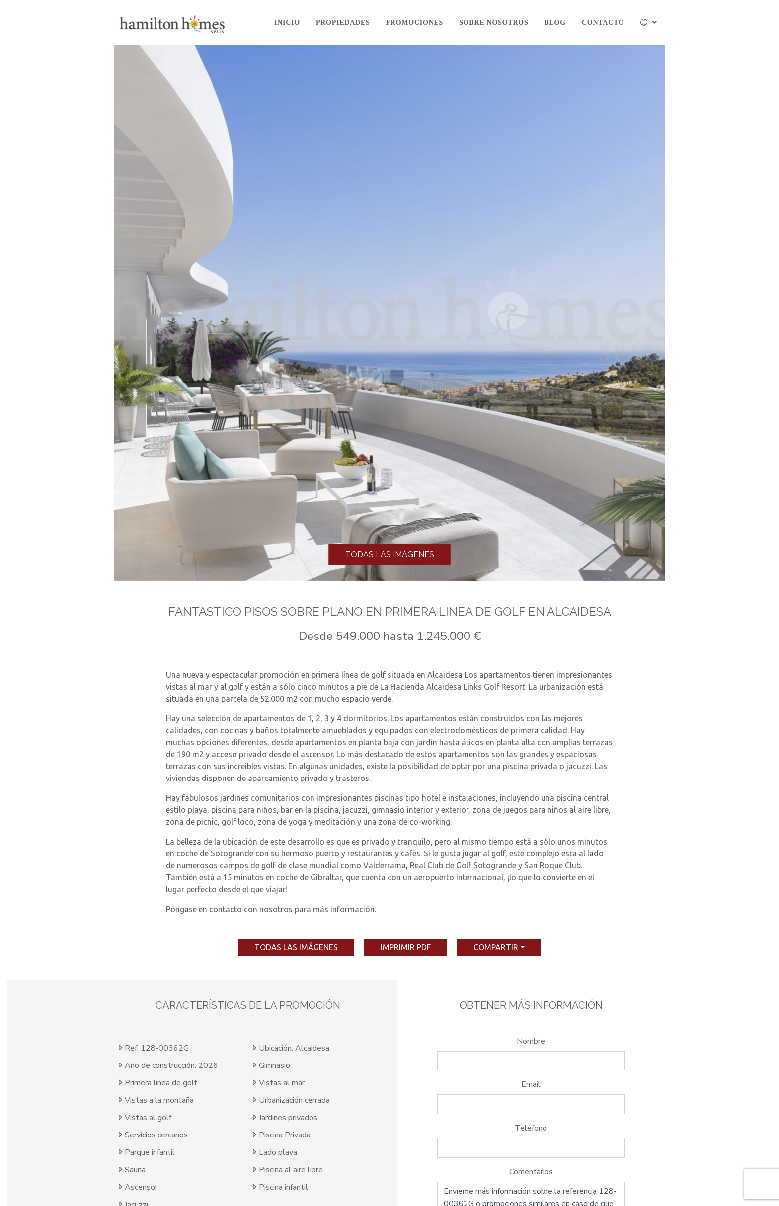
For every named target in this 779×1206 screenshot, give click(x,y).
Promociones (415, 22)
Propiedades (343, 22)
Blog (554, 22)
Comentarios (531, 1171)
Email (531, 1084)
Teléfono (531, 1128)
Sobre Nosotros (493, 22)
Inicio (287, 22)
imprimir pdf (406, 947)
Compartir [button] (495, 947)
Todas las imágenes (389, 554)
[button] (649, 22)
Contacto (603, 22)
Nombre (531, 1041)
